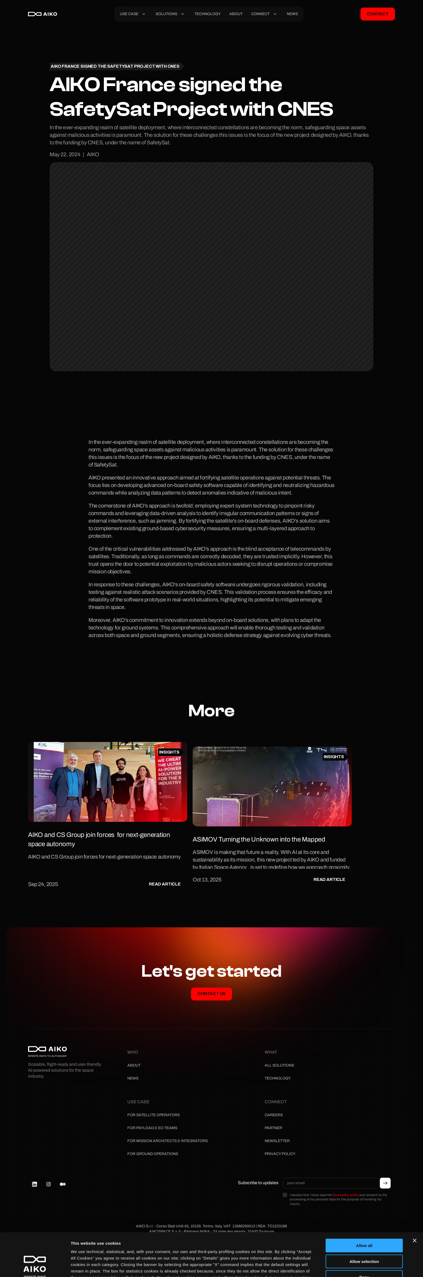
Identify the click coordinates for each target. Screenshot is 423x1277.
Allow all (364, 1202)
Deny (364, 1233)
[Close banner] (415, 1197)
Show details (83, 1266)
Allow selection (364, 1218)
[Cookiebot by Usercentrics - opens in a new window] (35, 1266)
